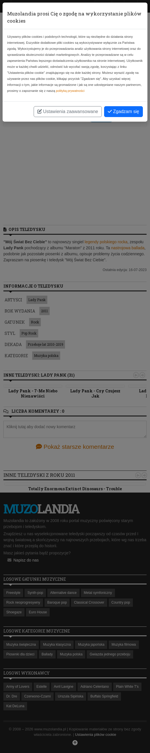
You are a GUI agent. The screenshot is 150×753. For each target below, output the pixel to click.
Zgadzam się (123, 111)
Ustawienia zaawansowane (67, 111)
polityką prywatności (70, 90)
